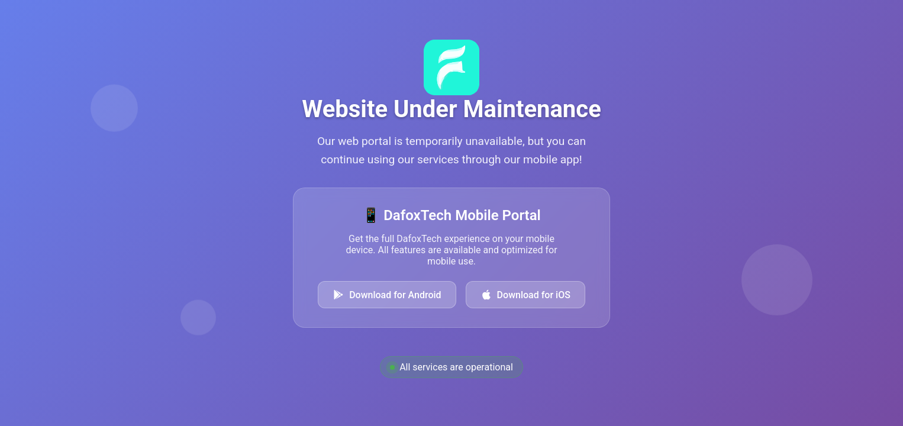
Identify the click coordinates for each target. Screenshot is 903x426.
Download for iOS (525, 295)
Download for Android (387, 295)
